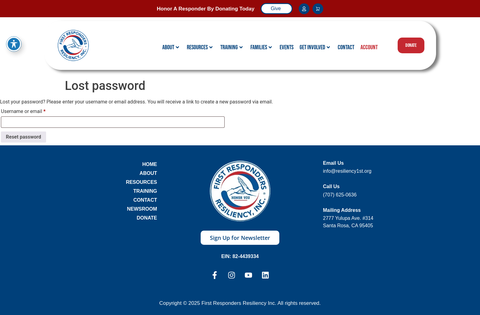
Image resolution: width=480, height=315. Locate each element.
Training (231, 47)
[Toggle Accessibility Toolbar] (13, 34)
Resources (200, 47)
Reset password (23, 137)
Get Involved (315, 47)
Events (286, 47)
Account (369, 47)
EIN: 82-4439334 (240, 256)
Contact (346, 47)
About (170, 47)
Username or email (33, 110)
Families (261, 47)
